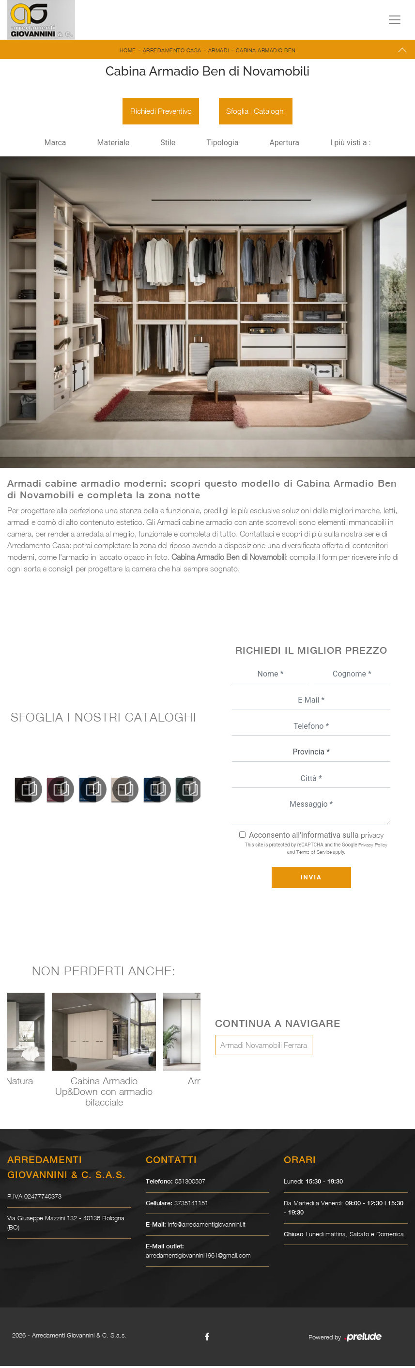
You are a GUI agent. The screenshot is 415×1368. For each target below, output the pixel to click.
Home (128, 50)
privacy (372, 836)
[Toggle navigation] (395, 20)
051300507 (190, 1183)
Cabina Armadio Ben (266, 50)
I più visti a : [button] (350, 145)
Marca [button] (55, 145)
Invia (311, 879)
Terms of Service (314, 854)
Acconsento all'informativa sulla (316, 837)
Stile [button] (167, 145)
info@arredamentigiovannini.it (207, 1226)
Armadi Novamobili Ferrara (263, 1047)
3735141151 (191, 1205)
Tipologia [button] (222, 145)
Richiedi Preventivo (159, 112)
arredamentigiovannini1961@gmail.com (198, 1257)
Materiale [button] (113, 145)
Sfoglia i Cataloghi (257, 112)
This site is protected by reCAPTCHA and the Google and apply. (316, 850)
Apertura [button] (284, 145)
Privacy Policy (372, 846)
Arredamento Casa (172, 50)
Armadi (218, 50)
